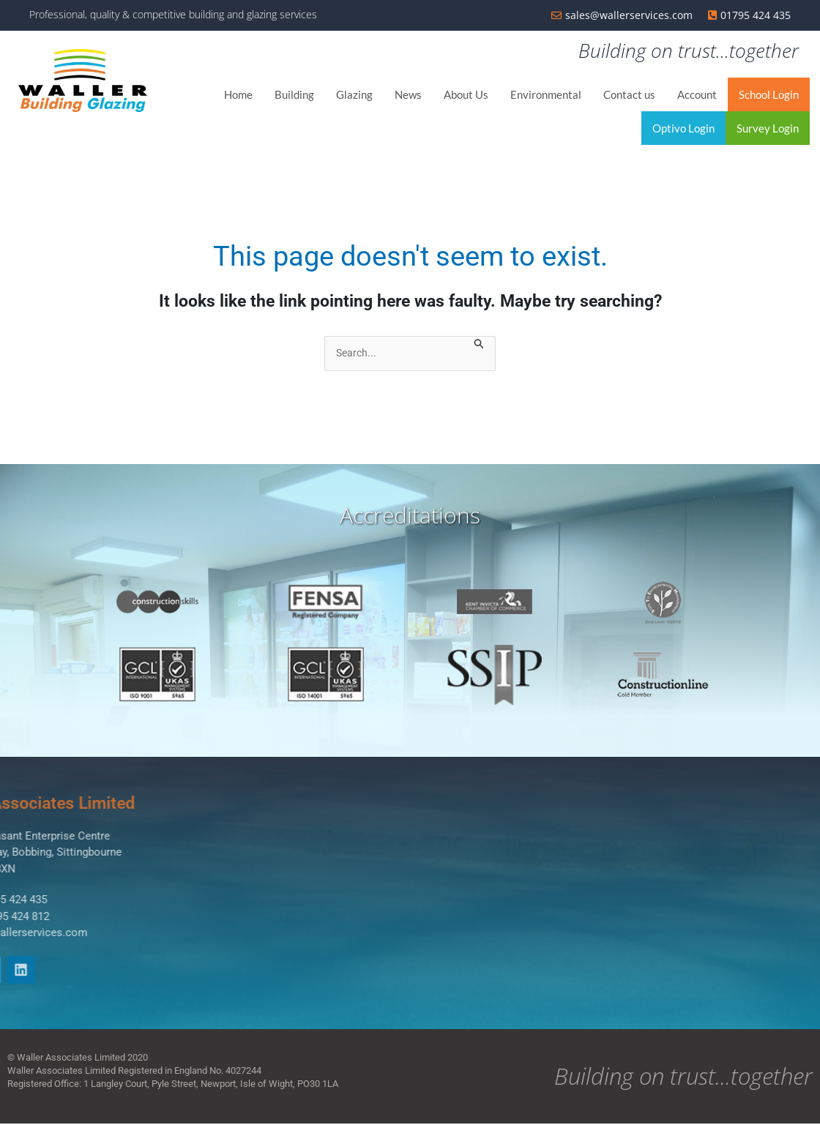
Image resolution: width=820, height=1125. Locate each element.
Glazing (354, 95)
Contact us (629, 95)
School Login (769, 95)
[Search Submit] (479, 346)
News (408, 95)
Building (294, 95)
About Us (466, 95)
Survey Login (768, 128)
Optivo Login (683, 128)
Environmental (545, 95)
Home (238, 95)
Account (697, 95)
